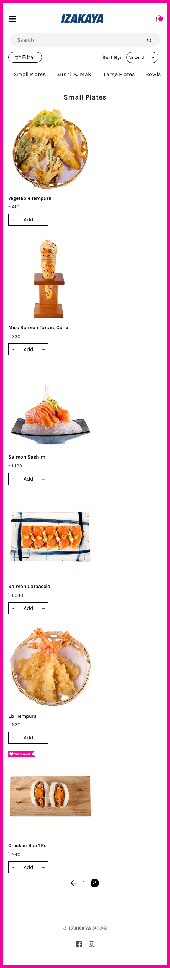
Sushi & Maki (74, 74)
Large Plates (119, 74)
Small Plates (30, 74)
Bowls (153, 74)
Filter (25, 57)
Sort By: (111, 57)
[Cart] (159, 18)
